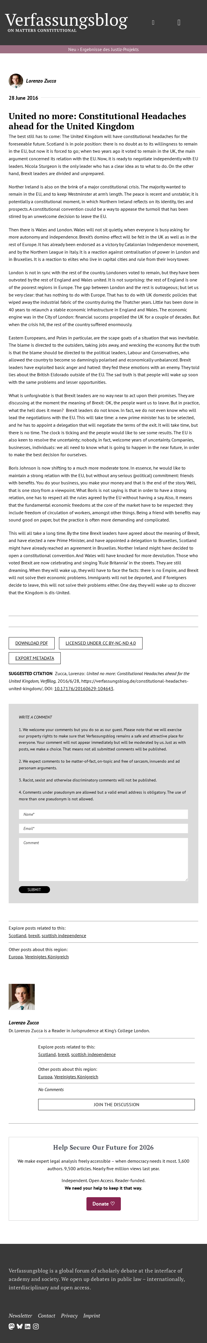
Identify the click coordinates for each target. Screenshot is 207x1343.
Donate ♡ (104, 1203)
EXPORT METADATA (34, 658)
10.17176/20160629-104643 (83, 688)
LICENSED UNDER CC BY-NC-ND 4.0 (101, 643)
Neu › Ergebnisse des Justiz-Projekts (103, 49)
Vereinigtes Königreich (47, 956)
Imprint (91, 1315)
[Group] (66, 15)
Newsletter (20, 1315)
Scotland (17, 935)
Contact (46, 1315)
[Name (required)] (103, 814)
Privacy (69, 1315)
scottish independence (64, 935)
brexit (34, 935)
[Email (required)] (103, 828)
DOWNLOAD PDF (31, 643)
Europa (16, 956)
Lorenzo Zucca (41, 80)
